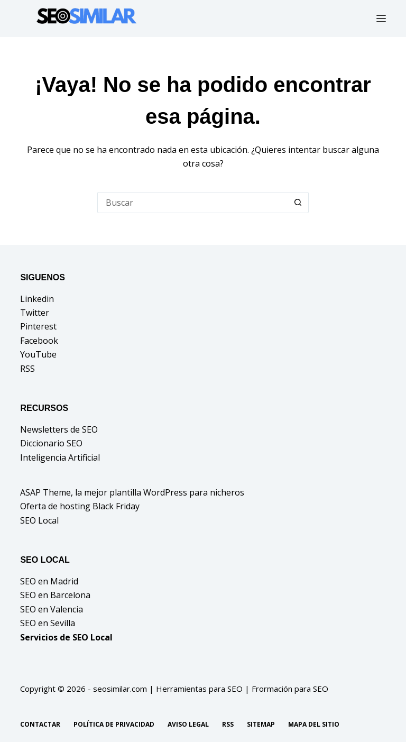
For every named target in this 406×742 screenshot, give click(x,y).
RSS (27, 368)
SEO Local (39, 520)
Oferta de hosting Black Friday (80, 506)
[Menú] (381, 18)
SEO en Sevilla (47, 623)
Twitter (34, 312)
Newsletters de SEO (59, 429)
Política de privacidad (113, 724)
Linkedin (37, 299)
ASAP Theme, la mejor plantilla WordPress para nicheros (132, 492)
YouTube (38, 354)
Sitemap (261, 724)
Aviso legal (188, 724)
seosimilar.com (120, 688)
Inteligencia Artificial (60, 457)
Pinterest (38, 326)
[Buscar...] (192, 202)
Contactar (40, 724)
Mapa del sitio (313, 724)
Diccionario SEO (51, 443)
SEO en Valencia (51, 609)
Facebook (39, 340)
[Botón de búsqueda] (298, 202)
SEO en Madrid (49, 581)
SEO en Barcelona (55, 595)
